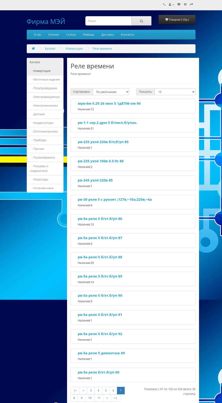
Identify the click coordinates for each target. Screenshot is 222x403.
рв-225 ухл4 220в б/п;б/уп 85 (103, 141)
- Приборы (38, 140)
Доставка (108, 35)
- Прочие (37, 149)
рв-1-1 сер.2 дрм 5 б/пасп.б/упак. (107, 122)
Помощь (88, 35)
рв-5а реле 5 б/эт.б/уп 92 (100, 333)
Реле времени (102, 49)
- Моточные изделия (45, 79)
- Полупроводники (43, 88)
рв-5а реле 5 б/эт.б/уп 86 (100, 218)
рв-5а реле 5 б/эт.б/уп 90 (100, 295)
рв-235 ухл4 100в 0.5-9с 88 (101, 161)
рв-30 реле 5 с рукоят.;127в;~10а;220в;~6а (115, 199)
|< (75, 390)
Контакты (127, 35)
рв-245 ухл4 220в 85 (95, 180)
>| (115, 398)
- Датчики (37, 114)
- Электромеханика (44, 105)
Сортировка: (81, 92)
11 (99, 398)
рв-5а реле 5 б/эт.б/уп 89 (100, 276)
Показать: (145, 92)
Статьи (71, 35)
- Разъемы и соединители (39, 168)
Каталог (54, 35)
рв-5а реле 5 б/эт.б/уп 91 (100, 314)
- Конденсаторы (42, 123)
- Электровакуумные (45, 97)
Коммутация (74, 49)
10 (90, 398)
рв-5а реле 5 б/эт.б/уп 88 (100, 257)
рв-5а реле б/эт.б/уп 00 (98, 372)
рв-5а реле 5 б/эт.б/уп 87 (100, 237)
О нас (37, 35)
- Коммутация (40, 71)
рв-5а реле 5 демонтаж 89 (101, 353)
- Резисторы (39, 179)
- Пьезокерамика (42, 157)
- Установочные (42, 188)
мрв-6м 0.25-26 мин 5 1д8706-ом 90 (109, 103)
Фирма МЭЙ (46, 21)
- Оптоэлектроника (44, 131)
